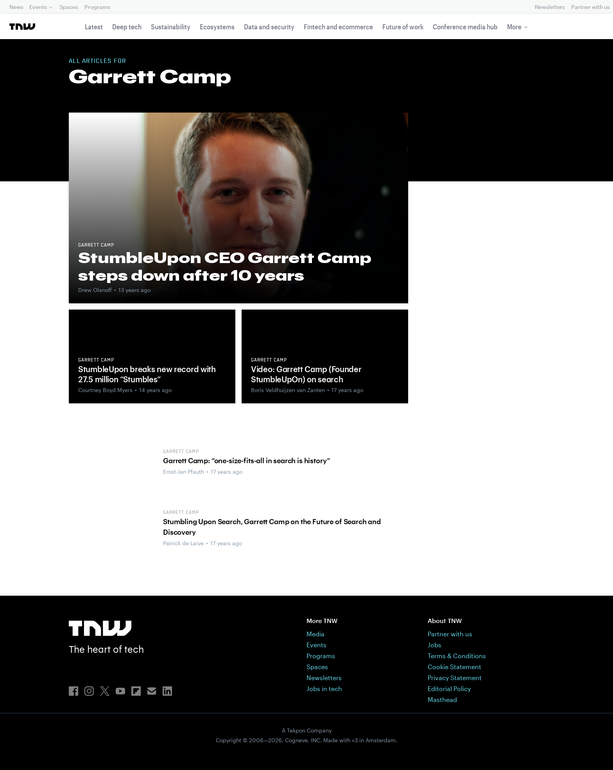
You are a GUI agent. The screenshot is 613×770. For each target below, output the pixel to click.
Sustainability (170, 26)
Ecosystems (217, 26)
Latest (94, 26)
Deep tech (127, 26)
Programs (97, 7)
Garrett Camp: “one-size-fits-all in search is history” (246, 460)
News (16, 7)
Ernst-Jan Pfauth (183, 471)
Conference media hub (465, 26)
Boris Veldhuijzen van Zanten (288, 390)
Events (38, 7)
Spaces (68, 7)
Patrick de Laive (183, 543)
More (514, 26)
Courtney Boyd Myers (105, 390)
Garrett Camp (96, 245)
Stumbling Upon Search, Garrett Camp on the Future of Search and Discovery (272, 526)
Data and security (269, 26)
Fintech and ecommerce (338, 26)
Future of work (402, 26)
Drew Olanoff (95, 290)
